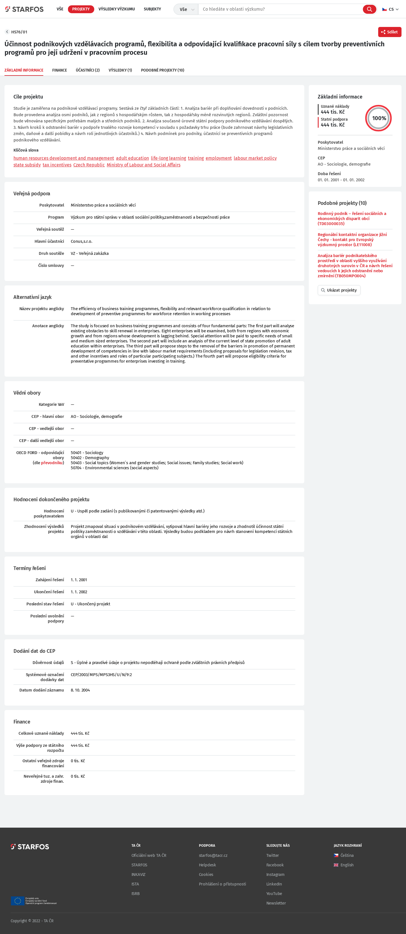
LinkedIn (274, 884)
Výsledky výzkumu (117, 9)
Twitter (272, 855)
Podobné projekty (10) (162, 70)
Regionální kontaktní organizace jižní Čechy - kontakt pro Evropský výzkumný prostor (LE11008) (352, 239)
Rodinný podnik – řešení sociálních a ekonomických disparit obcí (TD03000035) (352, 218)
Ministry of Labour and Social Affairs (143, 165)
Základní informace (23, 70)
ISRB (135, 893)
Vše (60, 9)
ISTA (135, 884)
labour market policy (255, 158)
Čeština (347, 855)
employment (219, 158)
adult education (132, 158)
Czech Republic (89, 165)
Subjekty (152, 9)
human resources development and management (63, 158)
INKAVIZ (138, 874)
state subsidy (27, 165)
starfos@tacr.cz (213, 855)
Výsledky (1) (120, 70)
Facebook (275, 864)
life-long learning (168, 158)
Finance (59, 70)
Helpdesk (207, 864)
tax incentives (57, 165)
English (347, 864)
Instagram (275, 874)
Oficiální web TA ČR (148, 855)
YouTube (274, 893)
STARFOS (139, 864)
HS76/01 (19, 32)
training (196, 158)
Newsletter (276, 903)
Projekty (81, 9)
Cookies (206, 874)
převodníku (52, 462)
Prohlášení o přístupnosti (222, 884)
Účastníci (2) (88, 70)
